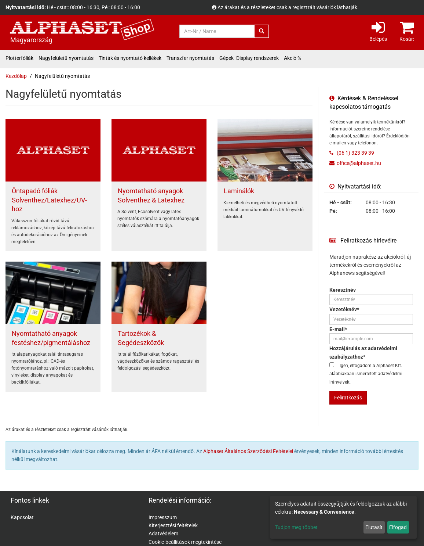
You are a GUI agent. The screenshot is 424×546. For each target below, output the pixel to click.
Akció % (292, 58)
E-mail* (338, 329)
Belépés (378, 30)
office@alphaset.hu (359, 163)
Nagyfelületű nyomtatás (66, 58)
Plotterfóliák (19, 58)
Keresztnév (342, 290)
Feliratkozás (348, 397)
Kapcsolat (22, 517)
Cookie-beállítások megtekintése (185, 542)
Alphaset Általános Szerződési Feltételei (248, 451)
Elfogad (398, 527)
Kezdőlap (16, 76)
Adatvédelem (163, 533)
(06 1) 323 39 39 (355, 153)
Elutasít (374, 527)
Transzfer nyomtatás (190, 58)
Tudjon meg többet (296, 527)
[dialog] (343, 517)
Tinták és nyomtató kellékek (130, 58)
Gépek (226, 58)
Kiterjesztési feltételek (173, 525)
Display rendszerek (257, 58)
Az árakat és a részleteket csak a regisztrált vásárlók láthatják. (288, 7)
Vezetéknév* (344, 309)
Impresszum (163, 517)
